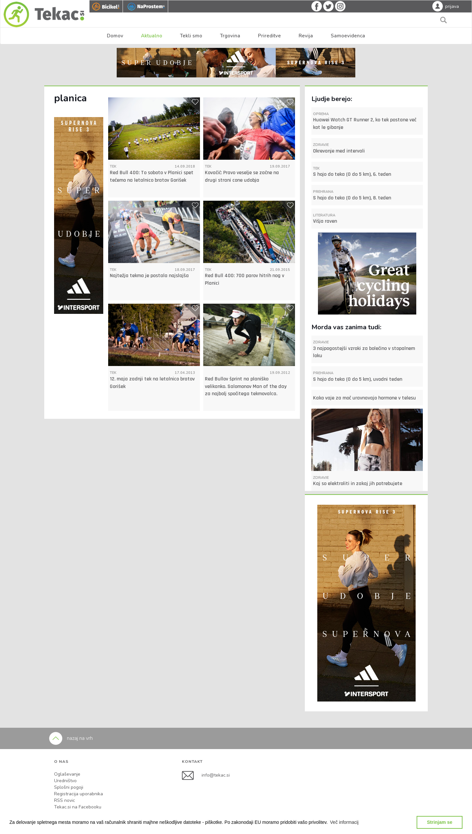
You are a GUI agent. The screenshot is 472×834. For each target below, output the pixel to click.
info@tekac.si (216, 775)
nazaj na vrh (71, 738)
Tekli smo (191, 35)
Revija (306, 35)
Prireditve (269, 35)
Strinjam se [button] (439, 822)
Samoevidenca (348, 35)
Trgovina (230, 35)
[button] (344, 822)
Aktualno (151, 35)
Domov (115, 35)
